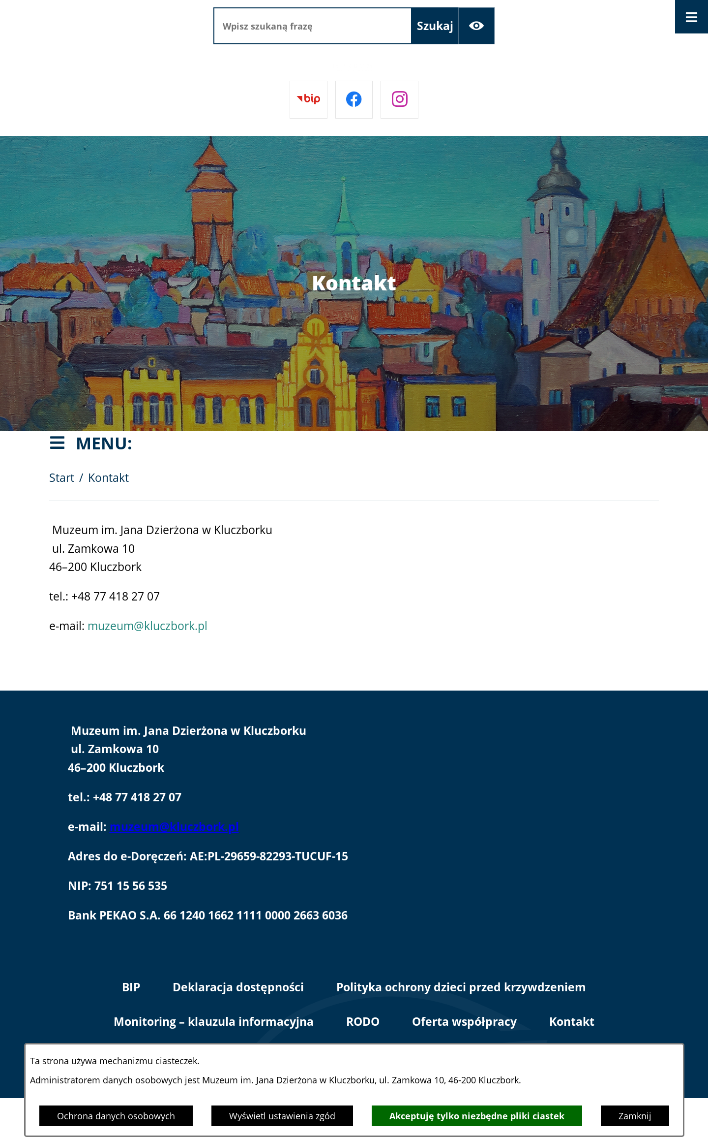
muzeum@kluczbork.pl (147, 625)
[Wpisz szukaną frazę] (312, 25)
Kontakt (571, 1021)
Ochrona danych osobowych (116, 1116)
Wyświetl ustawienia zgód (282, 1116)
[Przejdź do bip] (308, 99)
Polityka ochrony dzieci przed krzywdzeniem (461, 987)
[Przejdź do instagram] (399, 99)
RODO (363, 1021)
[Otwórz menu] (691, 16)
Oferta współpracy (464, 1021)
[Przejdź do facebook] (354, 99)
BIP (131, 987)
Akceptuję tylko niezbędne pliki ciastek (476, 1116)
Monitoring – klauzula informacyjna (214, 1021)
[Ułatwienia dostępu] (476, 25)
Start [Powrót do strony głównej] (61, 478)
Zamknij (635, 1116)
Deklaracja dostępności (238, 987)
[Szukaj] (435, 25)
